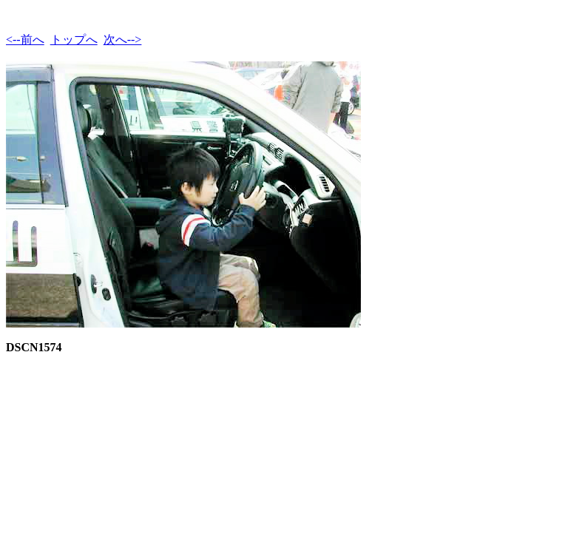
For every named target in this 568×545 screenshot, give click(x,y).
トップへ (74, 39)
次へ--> (123, 39)
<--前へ (25, 39)
